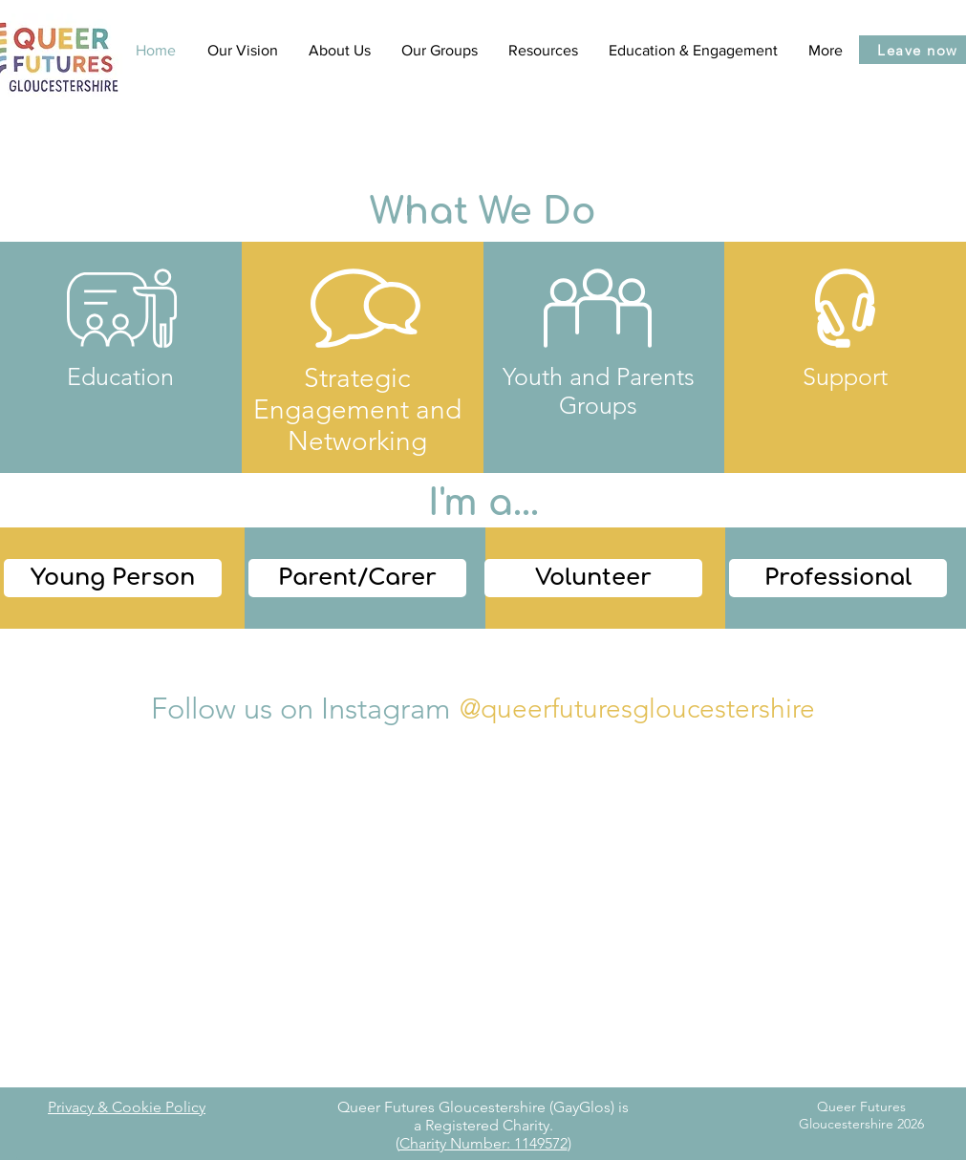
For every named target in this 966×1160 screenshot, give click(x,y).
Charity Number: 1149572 (483, 1143)
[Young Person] (113, 578)
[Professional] (838, 578)
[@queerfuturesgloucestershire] (636, 708)
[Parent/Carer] (357, 578)
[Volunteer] (593, 578)
